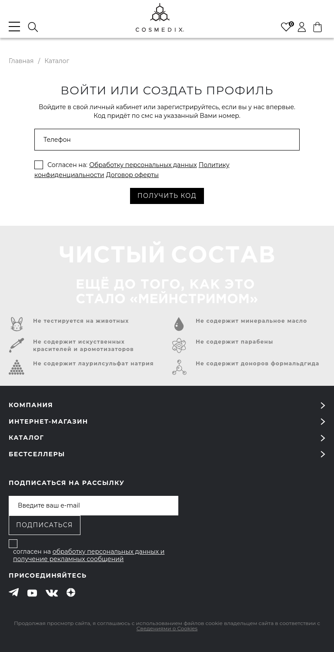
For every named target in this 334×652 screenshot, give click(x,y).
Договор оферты (132, 175)
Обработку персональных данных (143, 165)
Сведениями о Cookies (167, 628)
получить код (167, 196)
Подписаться (44, 525)
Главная (21, 61)
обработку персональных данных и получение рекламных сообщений (88, 555)
